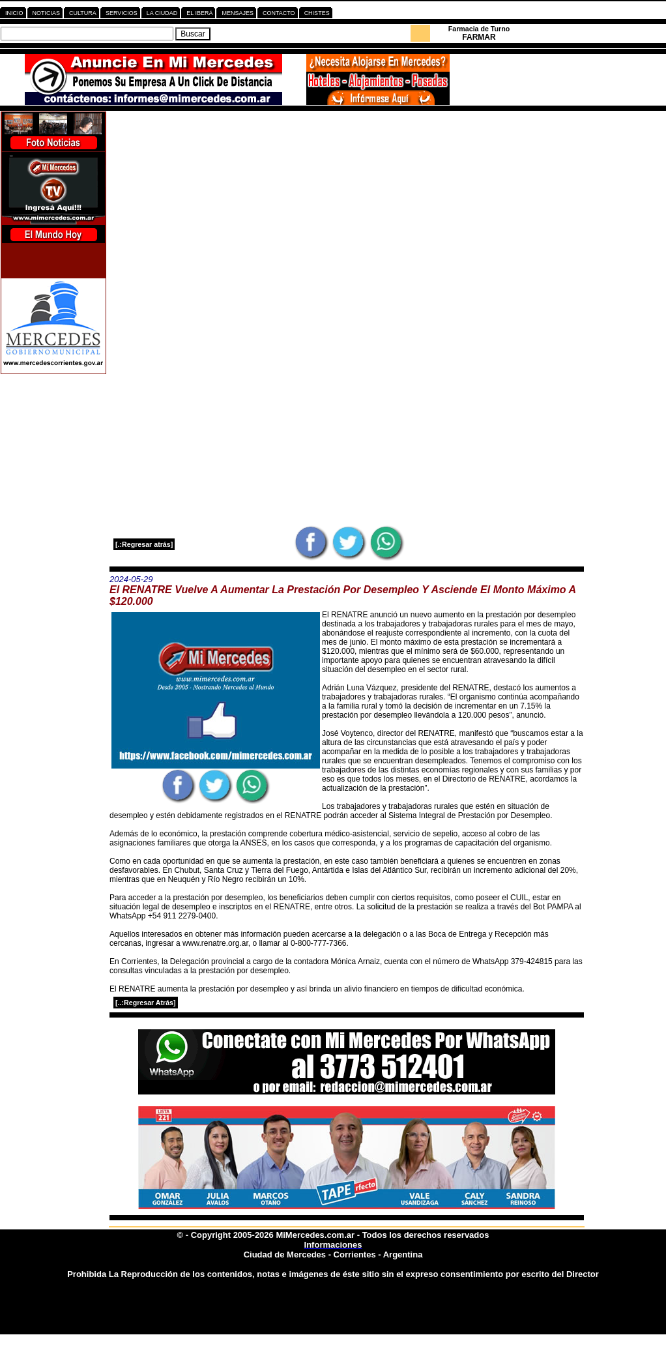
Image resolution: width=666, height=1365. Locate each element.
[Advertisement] (347, 202)
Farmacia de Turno (479, 29)
